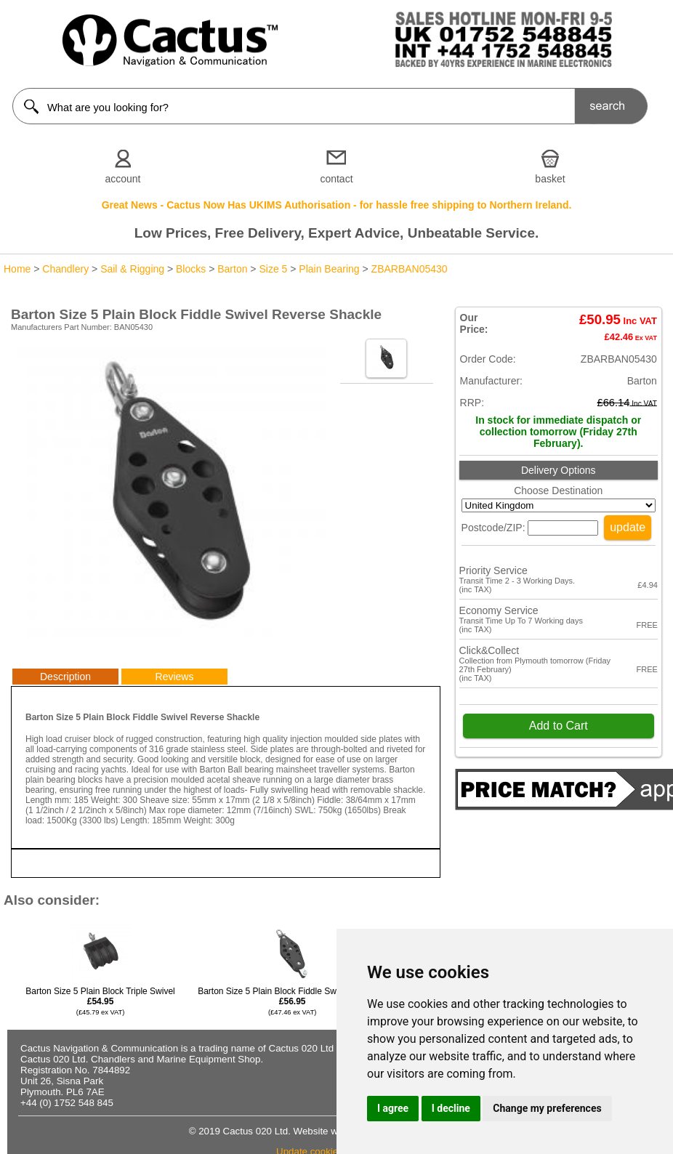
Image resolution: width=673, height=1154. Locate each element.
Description (65, 676)
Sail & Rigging (132, 269)
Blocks (191, 269)
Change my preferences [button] (547, 1108)
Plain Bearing (329, 269)
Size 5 (273, 269)
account (122, 179)
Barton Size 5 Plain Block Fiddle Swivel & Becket (292, 1001)
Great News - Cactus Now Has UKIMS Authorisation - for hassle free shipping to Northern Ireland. (337, 205)
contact (336, 179)
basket (550, 179)
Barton (232, 269)
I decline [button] (451, 1108)
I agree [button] (392, 1108)
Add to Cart (558, 725)
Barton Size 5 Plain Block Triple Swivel (99, 1001)
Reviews (175, 676)
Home (17, 269)
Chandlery (65, 269)
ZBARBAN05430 (409, 269)
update (627, 527)
